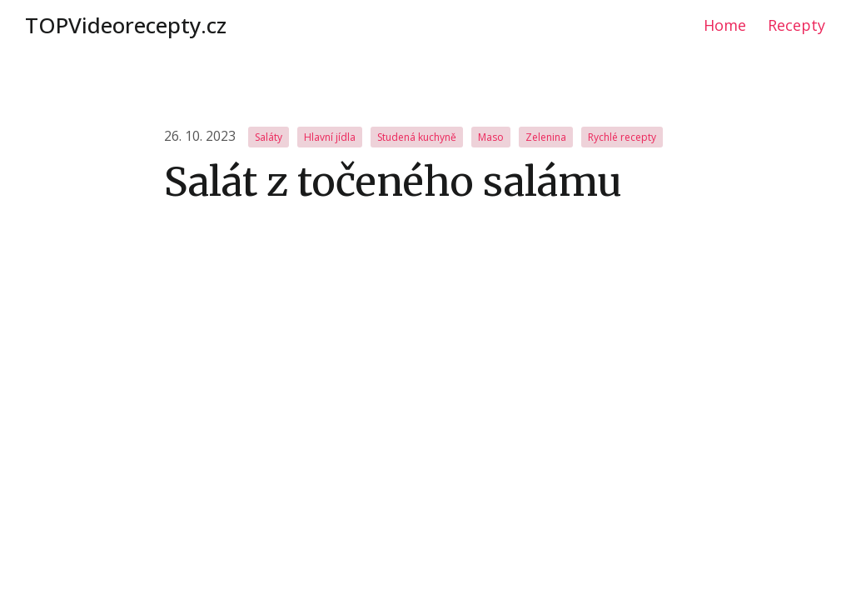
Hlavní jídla (330, 137)
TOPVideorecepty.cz (125, 25)
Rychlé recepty (622, 137)
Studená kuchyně (416, 137)
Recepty (796, 25)
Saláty (268, 137)
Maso (491, 137)
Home (725, 25)
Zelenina (545, 137)
